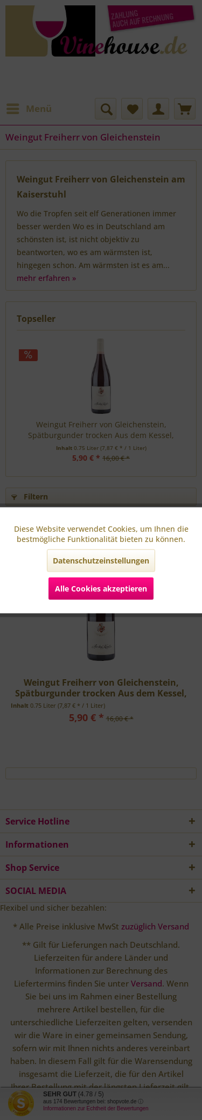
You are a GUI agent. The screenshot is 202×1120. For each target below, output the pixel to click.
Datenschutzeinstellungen (101, 560)
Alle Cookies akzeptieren (101, 588)
